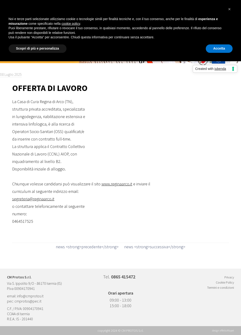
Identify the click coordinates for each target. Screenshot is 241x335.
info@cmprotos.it (30, 296)
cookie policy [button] (71, 23)
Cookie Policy (225, 282)
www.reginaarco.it (116, 184)
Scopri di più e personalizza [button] (37, 48)
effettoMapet (227, 330)
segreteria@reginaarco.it (33, 199)
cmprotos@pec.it (27, 301)
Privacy (229, 277)
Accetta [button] (219, 48)
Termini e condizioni (220, 287)
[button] (230, 11)
